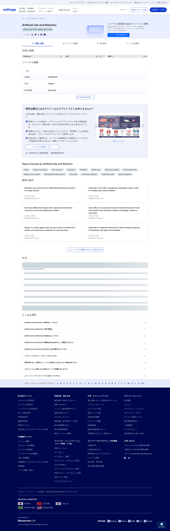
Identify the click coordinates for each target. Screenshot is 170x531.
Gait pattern (71, 170)
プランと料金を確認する (118, 35)
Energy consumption (40, 170)
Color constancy (57, 170)
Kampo (26, 170)
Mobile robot (96, 170)
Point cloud (73, 174)
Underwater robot (108, 174)
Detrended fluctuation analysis (55, 174)
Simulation (83, 170)
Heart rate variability (112, 170)
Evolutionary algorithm (89, 174)
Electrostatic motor (130, 170)
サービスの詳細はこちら (42, 147)
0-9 (142, 383)
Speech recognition (125, 174)
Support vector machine (32, 174)
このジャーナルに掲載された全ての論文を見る (85, 250)
